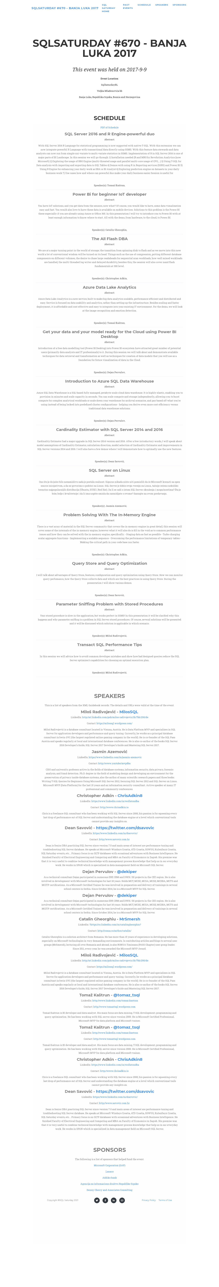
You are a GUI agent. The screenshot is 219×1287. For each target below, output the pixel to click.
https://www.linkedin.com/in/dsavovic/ (115, 833)
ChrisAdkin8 (130, 795)
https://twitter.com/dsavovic (125, 827)
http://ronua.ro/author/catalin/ (114, 930)
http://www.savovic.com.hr (114, 839)
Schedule (151, 6)
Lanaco (110, 1171)
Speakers (169, 6)
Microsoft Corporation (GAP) (109, 1165)
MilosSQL (128, 711)
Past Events (136, 7)
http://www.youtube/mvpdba (114, 763)
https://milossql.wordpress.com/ (114, 723)
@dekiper (127, 871)
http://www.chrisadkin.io (114, 807)
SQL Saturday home (120, 9)
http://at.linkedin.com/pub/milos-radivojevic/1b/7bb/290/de (115, 717)
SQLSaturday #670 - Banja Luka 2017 (71, 9)
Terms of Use (165, 1200)
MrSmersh (129, 919)
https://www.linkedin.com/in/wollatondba (115, 801)
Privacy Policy (149, 1200)
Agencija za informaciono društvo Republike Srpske (109, 1183)
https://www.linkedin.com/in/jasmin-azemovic (115, 757)
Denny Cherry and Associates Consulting (109, 1189)
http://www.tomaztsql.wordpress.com (114, 1006)
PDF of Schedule (109, 127)
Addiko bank (109, 1177)
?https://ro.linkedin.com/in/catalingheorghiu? (115, 924)
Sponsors (187, 6)
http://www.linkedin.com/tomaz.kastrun (115, 1000)
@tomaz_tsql (126, 995)
